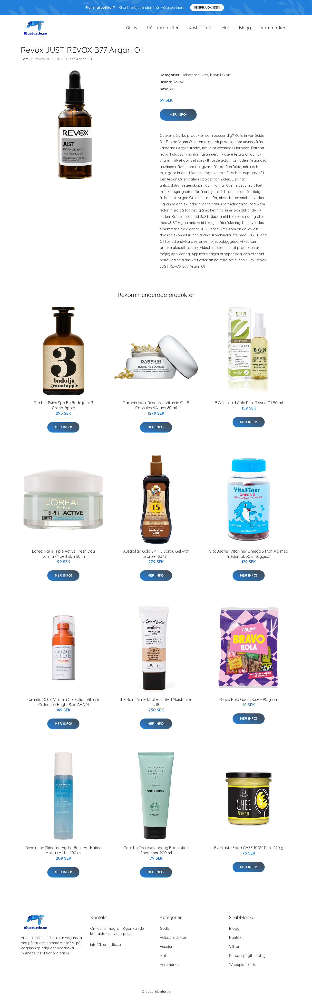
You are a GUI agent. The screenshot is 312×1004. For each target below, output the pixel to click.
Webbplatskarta (242, 968)
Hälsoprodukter (163, 29)
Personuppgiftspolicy (247, 959)
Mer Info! (178, 118)
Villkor (234, 950)
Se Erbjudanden (207, 7)
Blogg (245, 29)
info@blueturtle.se (105, 948)
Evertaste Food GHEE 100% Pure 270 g (248, 852)
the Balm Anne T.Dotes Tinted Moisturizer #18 (156, 706)
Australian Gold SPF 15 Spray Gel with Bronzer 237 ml (156, 558)
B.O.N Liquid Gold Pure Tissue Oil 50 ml (249, 406)
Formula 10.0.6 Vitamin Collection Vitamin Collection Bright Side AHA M (63, 706)
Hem (25, 63)
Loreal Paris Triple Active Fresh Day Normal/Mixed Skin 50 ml (63, 558)
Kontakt (236, 941)
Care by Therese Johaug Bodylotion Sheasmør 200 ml (156, 855)
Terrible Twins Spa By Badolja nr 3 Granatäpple (63, 409)
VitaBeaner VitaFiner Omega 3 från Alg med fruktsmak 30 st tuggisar (248, 558)
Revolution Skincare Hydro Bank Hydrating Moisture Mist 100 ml (63, 855)
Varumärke (169, 968)
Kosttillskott (200, 29)
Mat (225, 29)
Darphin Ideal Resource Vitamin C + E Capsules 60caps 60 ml (156, 409)
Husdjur (166, 950)
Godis (131, 29)
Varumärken (273, 29)
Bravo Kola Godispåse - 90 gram (248, 703)
